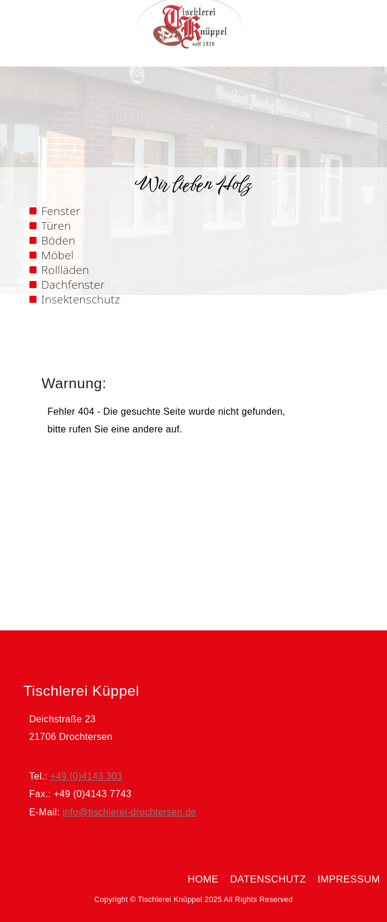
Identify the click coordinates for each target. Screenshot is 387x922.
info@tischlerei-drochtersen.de (129, 812)
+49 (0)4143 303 (86, 776)
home (203, 879)
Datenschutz (268, 879)
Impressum (348, 879)
